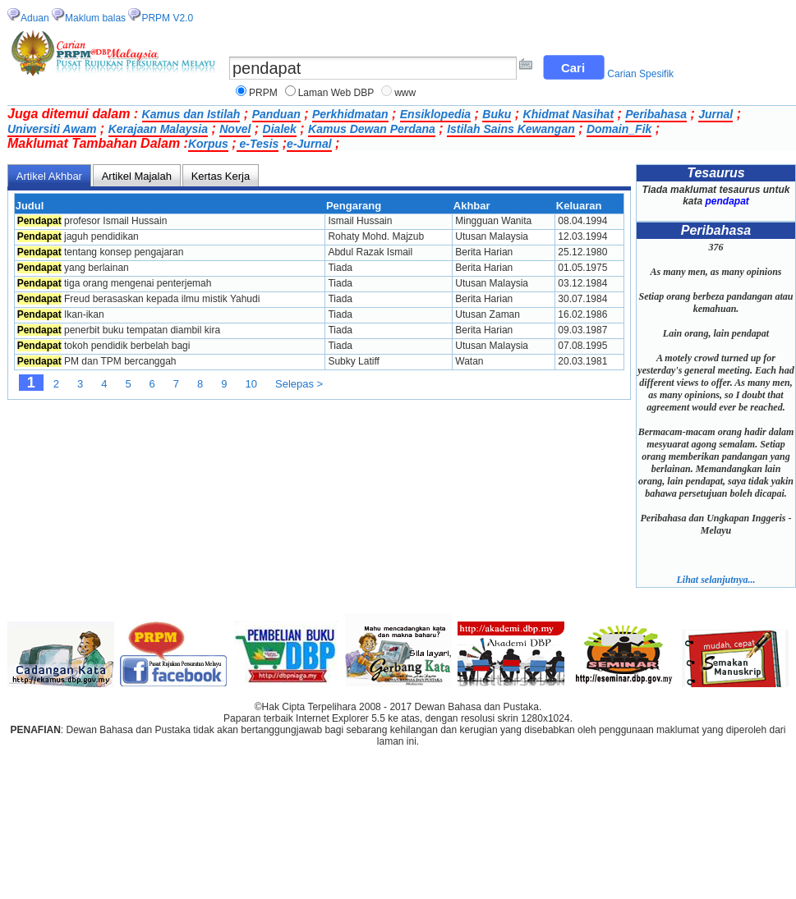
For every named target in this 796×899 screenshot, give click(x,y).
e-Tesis (258, 143)
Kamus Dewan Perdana (371, 128)
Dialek (280, 128)
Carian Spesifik (640, 74)
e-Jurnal (309, 143)
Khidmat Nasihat (568, 114)
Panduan (276, 114)
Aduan (35, 18)
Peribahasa (656, 114)
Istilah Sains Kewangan (511, 128)
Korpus (208, 143)
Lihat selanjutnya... (715, 579)
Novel (235, 128)
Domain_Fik (619, 128)
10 (251, 384)
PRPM (263, 93)
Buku (496, 114)
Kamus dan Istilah (191, 114)
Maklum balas (95, 18)
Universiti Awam (51, 128)
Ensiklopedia (435, 114)
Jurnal (715, 114)
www (405, 93)
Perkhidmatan (350, 114)
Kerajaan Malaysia (158, 128)
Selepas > (299, 384)
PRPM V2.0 (167, 18)
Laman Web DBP (336, 93)
